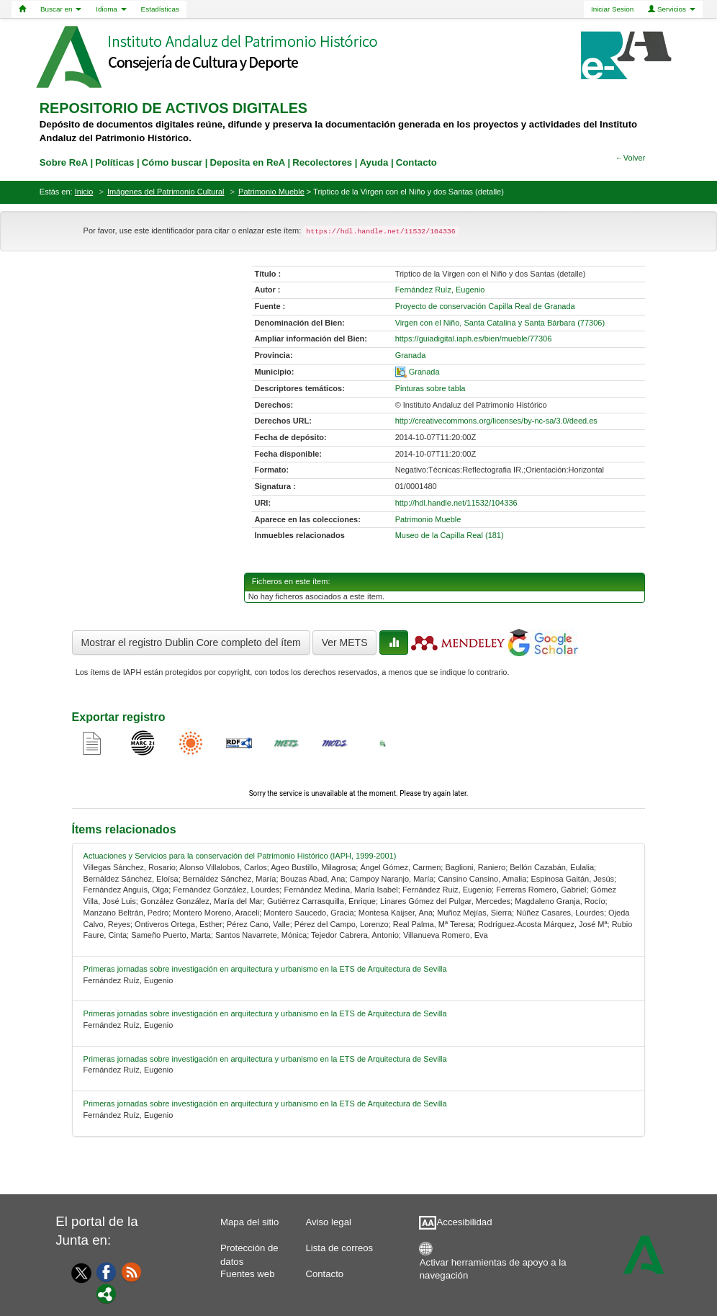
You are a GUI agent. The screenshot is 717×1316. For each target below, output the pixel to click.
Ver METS (345, 642)
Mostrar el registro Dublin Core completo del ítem (191, 642)
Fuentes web (247, 1273)
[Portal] (106, 1293)
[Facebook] (106, 1271)
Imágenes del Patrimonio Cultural (166, 191)
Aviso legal (328, 1222)
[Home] (22, 9)
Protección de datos (249, 1252)
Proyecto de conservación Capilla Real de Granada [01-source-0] (485, 306)
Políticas (114, 162)
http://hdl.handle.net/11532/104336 (456, 502)
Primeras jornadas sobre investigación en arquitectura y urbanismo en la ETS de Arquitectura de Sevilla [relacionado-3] (265, 1059)
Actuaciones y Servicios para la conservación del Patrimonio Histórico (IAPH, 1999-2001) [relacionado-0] (240, 855)
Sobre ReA (64, 162)
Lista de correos (339, 1248)
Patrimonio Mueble (271, 191)
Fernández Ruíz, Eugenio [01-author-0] (440, 289)
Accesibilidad (464, 1222)
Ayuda (374, 162)
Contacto (324, 1273)
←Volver (630, 157)
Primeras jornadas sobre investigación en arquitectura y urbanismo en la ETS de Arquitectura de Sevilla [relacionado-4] (265, 1103)
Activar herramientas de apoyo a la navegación (493, 1266)
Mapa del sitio (249, 1222)
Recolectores (322, 162)
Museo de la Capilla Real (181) (449, 535)
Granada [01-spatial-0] (424, 371)
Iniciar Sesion (612, 9)
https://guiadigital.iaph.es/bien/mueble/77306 (473, 338)
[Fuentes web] (132, 1271)
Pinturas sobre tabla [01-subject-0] (430, 388)
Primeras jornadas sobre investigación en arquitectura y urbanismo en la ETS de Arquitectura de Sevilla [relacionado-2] (265, 1013)
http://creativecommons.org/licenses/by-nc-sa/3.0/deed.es (496, 420)
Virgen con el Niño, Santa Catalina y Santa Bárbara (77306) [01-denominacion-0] (500, 322)
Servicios (671, 9)
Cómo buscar (172, 162)
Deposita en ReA (247, 162)
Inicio (84, 191)
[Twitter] (78, 1272)
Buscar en (60, 9)
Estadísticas (160, 9)
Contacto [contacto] (416, 162)
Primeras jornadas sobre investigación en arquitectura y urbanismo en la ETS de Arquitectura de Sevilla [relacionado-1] (265, 968)
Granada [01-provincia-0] (410, 355)
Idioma (111, 9)
